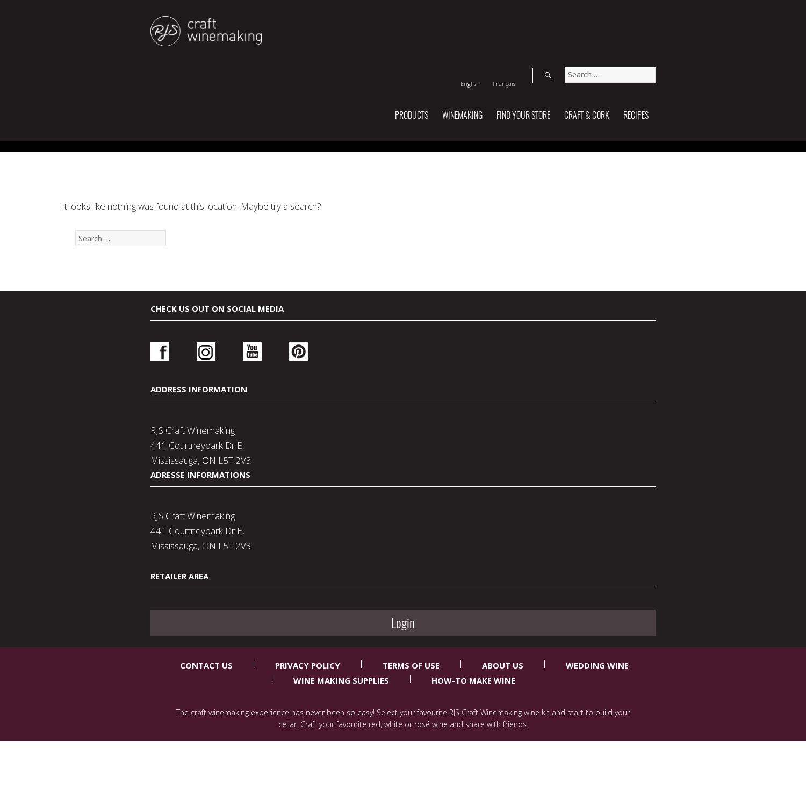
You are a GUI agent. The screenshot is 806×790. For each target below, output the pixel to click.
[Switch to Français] (606, 18)
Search (644, 18)
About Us (502, 703)
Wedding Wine (597, 703)
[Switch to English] (573, 18)
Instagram (196, 531)
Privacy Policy (307, 703)
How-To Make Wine (473, 718)
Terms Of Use (411, 703)
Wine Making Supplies (341, 718)
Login (557, 534)
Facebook (159, 531)
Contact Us (206, 703)
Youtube (232, 531)
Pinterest (269, 531)
